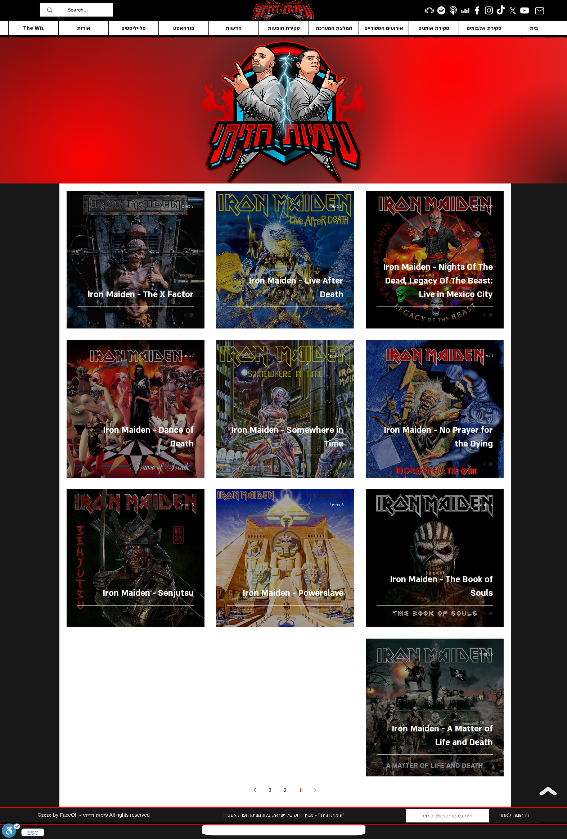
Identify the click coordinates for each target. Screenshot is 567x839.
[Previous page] (315, 790)
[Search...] (88, 10)
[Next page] (254, 790)
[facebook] (477, 10)
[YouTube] (524, 10)
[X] (512, 10)
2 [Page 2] (285, 790)
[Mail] (539, 10)
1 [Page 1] (300, 790)
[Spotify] (441, 10)
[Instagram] (488, 10)
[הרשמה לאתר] (514, 816)
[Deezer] (465, 10)
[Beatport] (429, 10)
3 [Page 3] (270, 790)
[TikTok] (500, 10)
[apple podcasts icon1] (453, 10)
